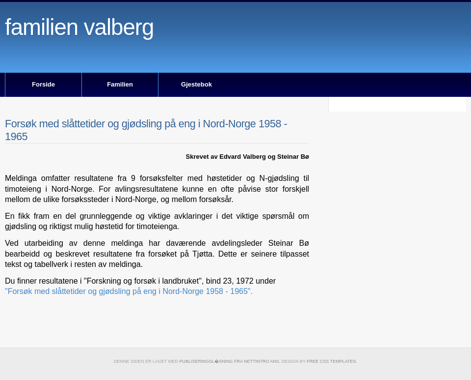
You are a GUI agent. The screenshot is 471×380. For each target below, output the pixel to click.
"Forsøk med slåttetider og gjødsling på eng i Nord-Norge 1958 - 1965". (129, 291)
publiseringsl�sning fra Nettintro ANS (229, 361)
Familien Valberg (79, 27)
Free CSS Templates (331, 361)
